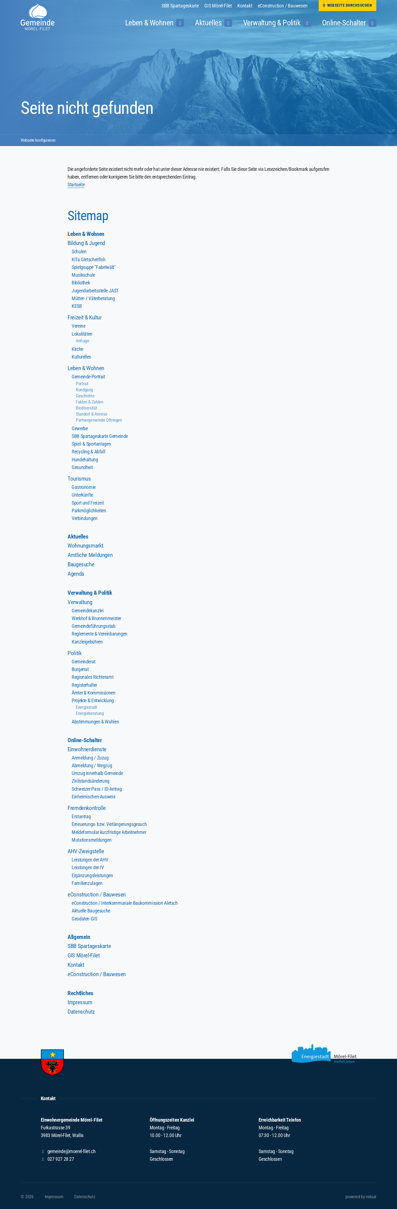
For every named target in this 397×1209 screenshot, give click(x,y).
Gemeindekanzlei (87, 609)
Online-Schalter (86, 738)
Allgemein (80, 934)
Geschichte (85, 395)
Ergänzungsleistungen (92, 873)
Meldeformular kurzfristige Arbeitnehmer (109, 830)
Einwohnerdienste (88, 747)
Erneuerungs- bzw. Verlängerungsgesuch (109, 822)
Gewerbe (80, 427)
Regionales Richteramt (92, 675)
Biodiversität (86, 407)
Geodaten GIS (84, 916)
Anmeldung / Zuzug (90, 756)
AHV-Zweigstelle (86, 849)
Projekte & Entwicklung (93, 699)
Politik (75, 651)
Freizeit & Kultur (86, 317)
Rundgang (84, 389)
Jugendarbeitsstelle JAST (95, 290)
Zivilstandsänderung (90, 779)
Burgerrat (80, 668)
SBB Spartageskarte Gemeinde (100, 435)
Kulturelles (81, 356)
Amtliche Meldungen (91, 553)
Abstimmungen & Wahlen (95, 720)
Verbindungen (84, 517)
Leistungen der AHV (90, 857)
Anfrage (82, 340)
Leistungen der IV (88, 865)
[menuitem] (183, 6)
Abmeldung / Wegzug (92, 764)
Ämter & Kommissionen (93, 691)
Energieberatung (90, 711)
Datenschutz (82, 1009)
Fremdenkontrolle (88, 806)
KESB (77, 306)
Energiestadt (86, 705)
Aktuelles (79, 535)
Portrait (82, 383)
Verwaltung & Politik (92, 591)
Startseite (76, 184)
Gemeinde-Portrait (88, 376)
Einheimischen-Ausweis (93, 795)
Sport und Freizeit (88, 501)
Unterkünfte (82, 494)
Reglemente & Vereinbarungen (99, 633)
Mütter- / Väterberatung (93, 298)
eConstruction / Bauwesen (98, 891)
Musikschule (83, 275)
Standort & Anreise (91, 413)
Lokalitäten (82, 333)
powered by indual (361, 1194)
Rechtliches (81, 990)
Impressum (81, 1000)
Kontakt (77, 962)
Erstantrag (81, 814)
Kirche (77, 348)
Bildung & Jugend (88, 243)
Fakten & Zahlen (89, 401)
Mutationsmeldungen (91, 838)
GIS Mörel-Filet (84, 952)
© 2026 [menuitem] (27, 1194)
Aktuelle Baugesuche (91, 908)
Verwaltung (81, 600)
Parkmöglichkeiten (89, 509)
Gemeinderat (83, 660)
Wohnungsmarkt (87, 544)
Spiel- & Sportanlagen (91, 443)
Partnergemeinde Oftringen (99, 419)
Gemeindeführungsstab (93, 625)
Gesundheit (82, 466)
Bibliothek (81, 283)
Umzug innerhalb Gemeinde (97, 771)
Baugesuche (82, 563)
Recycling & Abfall (88, 451)
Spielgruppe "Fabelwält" (94, 267)
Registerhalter (84, 683)
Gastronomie (84, 486)
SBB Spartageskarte (91, 943)
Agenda (76, 572)
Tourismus (80, 477)
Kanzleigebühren (87, 640)
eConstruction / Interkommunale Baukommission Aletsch (124, 900)
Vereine (78, 325)
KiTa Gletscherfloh (88, 259)
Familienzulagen (87, 881)
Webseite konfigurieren (40, 140)
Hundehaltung (85, 458)
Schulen (79, 252)
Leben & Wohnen (87, 233)
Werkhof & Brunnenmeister (96, 617)
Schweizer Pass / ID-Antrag (97, 787)
